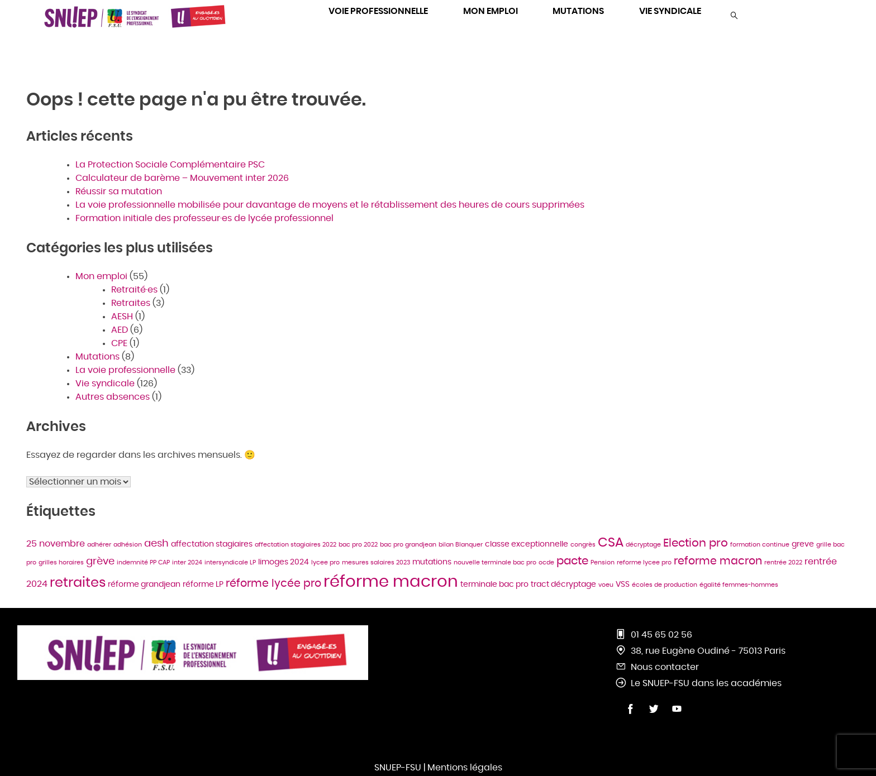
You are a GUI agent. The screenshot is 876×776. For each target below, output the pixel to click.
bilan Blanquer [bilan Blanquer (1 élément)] (461, 545)
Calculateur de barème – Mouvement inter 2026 (182, 178)
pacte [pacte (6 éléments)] (572, 561)
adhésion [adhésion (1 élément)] (127, 545)
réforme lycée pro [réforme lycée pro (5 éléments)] (273, 583)
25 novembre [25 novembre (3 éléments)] (55, 543)
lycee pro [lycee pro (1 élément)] (325, 562)
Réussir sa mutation (118, 191)
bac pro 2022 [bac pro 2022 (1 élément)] (358, 545)
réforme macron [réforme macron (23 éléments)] (390, 582)
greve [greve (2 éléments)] (803, 544)
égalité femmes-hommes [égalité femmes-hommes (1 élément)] (738, 585)
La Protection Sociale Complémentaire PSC (170, 164)
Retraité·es (134, 289)
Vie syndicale (105, 383)
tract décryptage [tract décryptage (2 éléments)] (563, 584)
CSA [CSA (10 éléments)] (610, 542)
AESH (122, 316)
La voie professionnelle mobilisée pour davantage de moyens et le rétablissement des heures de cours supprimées (329, 204)
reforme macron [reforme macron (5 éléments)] (718, 561)
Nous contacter (665, 667)
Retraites (130, 303)
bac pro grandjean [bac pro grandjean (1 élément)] (408, 545)
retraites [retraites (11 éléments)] (78, 583)
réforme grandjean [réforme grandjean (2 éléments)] (144, 584)
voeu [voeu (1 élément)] (605, 585)
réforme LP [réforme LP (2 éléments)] (203, 584)
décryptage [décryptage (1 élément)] (643, 545)
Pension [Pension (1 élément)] (603, 562)
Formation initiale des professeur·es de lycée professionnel (205, 218)
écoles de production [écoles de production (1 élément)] (664, 585)
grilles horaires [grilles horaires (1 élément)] (61, 562)
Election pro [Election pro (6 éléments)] (695, 543)
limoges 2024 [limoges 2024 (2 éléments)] (283, 562)
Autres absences (112, 396)
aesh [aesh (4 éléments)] (156, 544)
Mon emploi (101, 276)
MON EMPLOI (490, 11)
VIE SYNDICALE (670, 11)
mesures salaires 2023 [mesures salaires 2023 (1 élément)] (376, 562)
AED (119, 329)
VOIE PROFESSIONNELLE (378, 11)
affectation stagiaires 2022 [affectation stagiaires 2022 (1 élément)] (295, 545)
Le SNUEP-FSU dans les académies (706, 683)
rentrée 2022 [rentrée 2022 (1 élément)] (783, 562)
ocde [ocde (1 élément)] (546, 562)
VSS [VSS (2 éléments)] (623, 584)
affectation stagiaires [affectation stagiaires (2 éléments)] (212, 544)
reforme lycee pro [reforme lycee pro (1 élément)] (644, 562)
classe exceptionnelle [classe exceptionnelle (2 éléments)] (526, 544)
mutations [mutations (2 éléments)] (431, 562)
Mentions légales (464, 767)
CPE (119, 343)
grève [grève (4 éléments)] (100, 562)
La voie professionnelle (125, 370)
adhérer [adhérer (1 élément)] (99, 545)
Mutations (97, 356)
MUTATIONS (578, 11)
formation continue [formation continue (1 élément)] (759, 545)
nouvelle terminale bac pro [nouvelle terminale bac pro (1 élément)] (495, 562)
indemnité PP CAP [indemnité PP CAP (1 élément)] (143, 562)
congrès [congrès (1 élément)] (583, 545)
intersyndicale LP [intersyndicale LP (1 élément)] (230, 562)
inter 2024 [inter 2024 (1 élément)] (187, 562)
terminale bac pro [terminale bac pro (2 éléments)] (494, 584)
